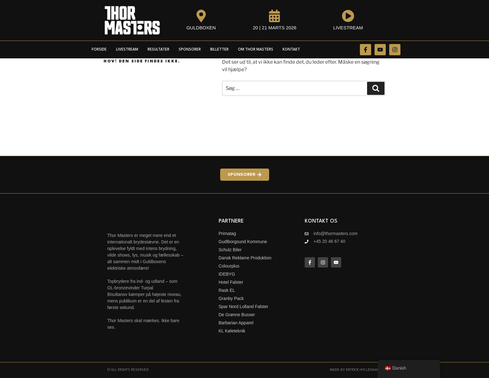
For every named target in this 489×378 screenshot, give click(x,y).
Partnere (231, 221)
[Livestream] (348, 16)
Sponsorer (190, 50)
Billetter (219, 50)
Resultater (158, 50)
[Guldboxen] (201, 16)
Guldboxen (201, 27)
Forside (99, 50)
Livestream (348, 27)
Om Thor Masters (255, 50)
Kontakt (291, 50)
